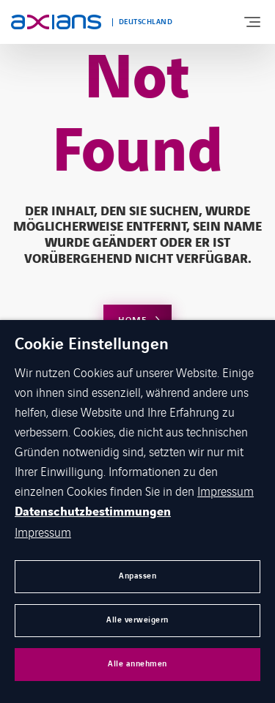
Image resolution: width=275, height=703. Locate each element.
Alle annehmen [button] (137, 663)
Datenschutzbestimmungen (93, 512)
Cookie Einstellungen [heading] (92, 345)
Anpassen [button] (137, 575)
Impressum (225, 490)
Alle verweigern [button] (137, 619)
